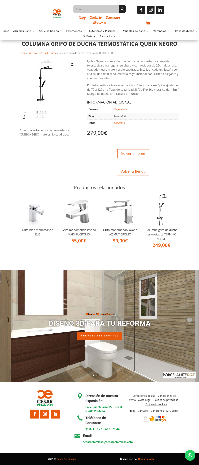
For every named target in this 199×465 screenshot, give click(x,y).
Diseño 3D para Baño (99, 319)
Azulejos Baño (22, 31)
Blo (132, 410)
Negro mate (120, 109)
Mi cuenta (99, 23)
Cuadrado (119, 123)
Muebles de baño (134, 31)
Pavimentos (74, 31)
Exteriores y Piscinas (102, 31)
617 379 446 (113, 429)
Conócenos (113, 18)
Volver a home (133, 153)
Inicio (23, 53)
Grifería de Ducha (47, 53)
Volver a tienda (133, 171)
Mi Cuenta (172, 410)
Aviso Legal (144, 400)
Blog (82, 18)
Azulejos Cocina (49, 31)
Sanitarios (106, 36)
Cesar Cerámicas (66, 459)
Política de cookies (156, 404)
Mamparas (159, 31)
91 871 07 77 (93, 429)
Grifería (87, 36)
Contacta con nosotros (100, 340)
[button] (72, 65)
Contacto (96, 18)
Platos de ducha (183, 31)
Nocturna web (146, 459)
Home (5, 31)
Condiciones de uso (144, 395)
